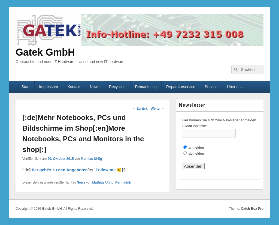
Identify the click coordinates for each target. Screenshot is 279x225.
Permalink (123, 182)
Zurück (139, 108)
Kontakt (74, 87)
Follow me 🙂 (109, 169)
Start (26, 87)
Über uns (234, 87)
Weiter (158, 108)
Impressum (48, 87)
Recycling (117, 87)
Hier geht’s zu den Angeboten (59, 169)
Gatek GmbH (45, 52)
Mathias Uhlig (91, 159)
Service (211, 87)
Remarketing (146, 87)
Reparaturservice (180, 87)
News (94, 87)
